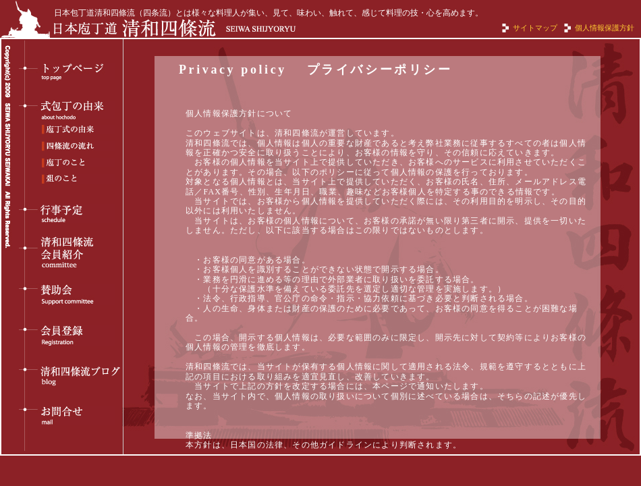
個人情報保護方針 (604, 28)
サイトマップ (535, 28)
